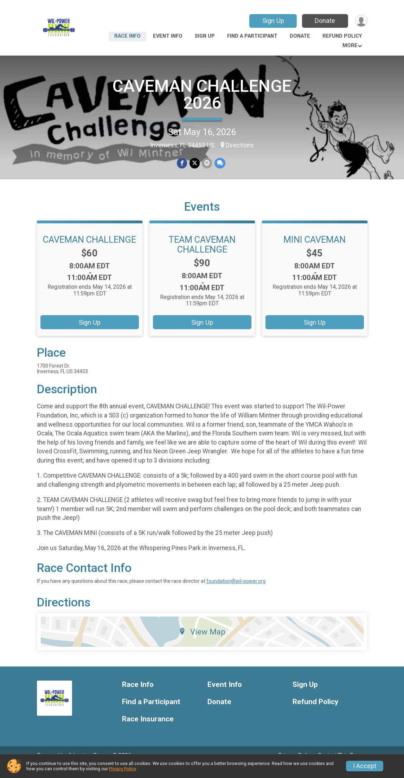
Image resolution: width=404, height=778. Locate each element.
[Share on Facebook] (182, 163)
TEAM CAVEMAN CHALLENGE (202, 254)
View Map (202, 641)
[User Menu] (360, 20)
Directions (240, 145)
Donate (324, 20)
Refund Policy (342, 36)
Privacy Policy (122, 768)
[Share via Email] (207, 163)
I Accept (364, 766)
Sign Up (272, 20)
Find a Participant (252, 36)
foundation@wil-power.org (235, 591)
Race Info (127, 36)
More (350, 46)
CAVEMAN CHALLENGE (89, 249)
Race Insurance (148, 729)
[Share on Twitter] (195, 163)
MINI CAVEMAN (314, 249)
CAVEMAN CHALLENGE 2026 (202, 94)
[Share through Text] (219, 163)
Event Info (167, 36)
